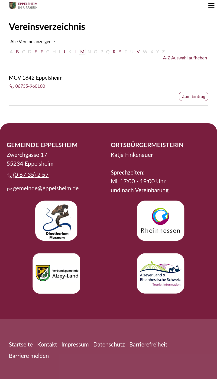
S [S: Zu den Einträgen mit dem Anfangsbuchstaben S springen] (120, 51)
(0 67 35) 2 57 (31, 174)
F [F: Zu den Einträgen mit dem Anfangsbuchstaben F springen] (42, 51)
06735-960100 (30, 86)
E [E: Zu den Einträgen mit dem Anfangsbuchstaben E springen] (36, 51)
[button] (211, 5)
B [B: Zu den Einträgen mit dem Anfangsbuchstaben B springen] (17, 51)
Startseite (21, 344)
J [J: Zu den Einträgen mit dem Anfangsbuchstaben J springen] (64, 51)
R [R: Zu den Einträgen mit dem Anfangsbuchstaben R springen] (114, 51)
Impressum (75, 344)
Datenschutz (109, 344)
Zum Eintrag (193, 96)
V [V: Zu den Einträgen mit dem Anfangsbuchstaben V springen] (138, 51)
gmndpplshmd (46, 188)
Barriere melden (29, 355)
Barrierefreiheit (148, 344)
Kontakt (47, 344)
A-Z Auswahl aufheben (185, 57)
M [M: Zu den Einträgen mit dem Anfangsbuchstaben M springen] (82, 51)
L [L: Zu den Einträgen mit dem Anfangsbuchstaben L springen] (75, 51)
